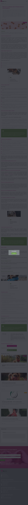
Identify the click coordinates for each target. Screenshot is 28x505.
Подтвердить (14, 253)
